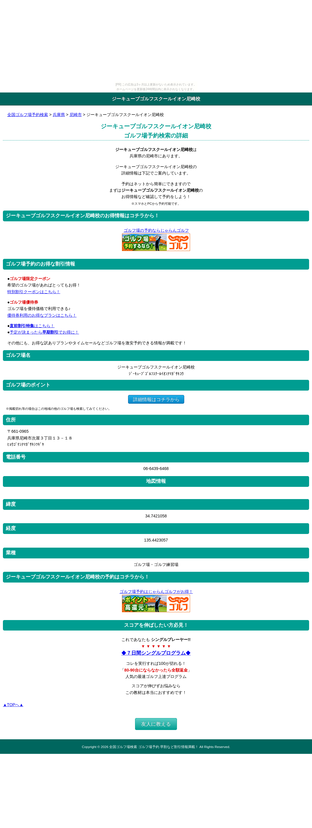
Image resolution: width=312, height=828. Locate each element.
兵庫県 (59, 114)
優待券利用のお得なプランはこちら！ (42, 315)
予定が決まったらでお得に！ (44, 332)
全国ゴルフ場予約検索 (27, 114)
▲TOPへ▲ (13, 704)
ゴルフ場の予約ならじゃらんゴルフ (156, 230)
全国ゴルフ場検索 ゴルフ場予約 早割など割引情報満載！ (153, 747)
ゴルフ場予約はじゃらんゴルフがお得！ (156, 591)
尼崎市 (76, 114)
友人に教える (156, 724)
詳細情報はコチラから (156, 399)
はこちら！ (32, 325)
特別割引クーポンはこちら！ (33, 291)
